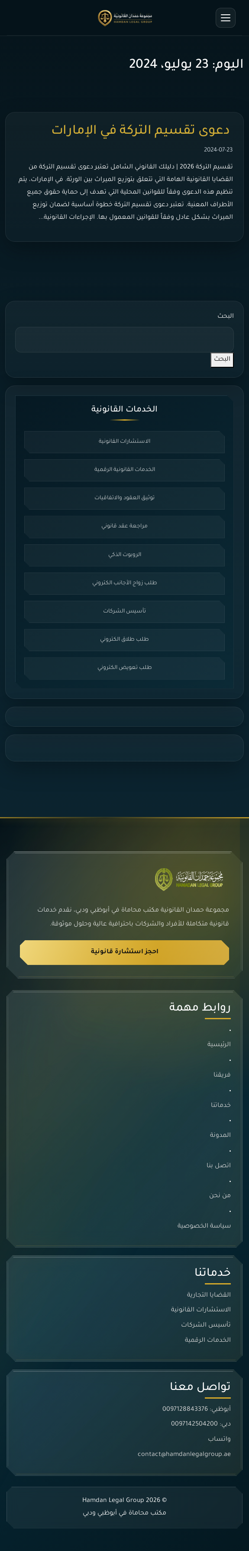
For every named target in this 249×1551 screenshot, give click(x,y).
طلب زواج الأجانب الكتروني (124, 583)
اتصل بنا (219, 1166)
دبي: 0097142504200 (201, 1424)
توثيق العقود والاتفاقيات (124, 498)
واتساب (219, 1439)
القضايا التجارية (209, 1295)
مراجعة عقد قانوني (124, 527)
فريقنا (222, 1075)
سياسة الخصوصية (204, 1226)
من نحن (220, 1196)
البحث (225, 316)
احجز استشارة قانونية (124, 952)
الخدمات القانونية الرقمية (124, 470)
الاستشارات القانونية (124, 442)
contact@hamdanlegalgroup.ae (184, 1455)
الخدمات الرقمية (208, 1340)
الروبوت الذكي (124, 555)
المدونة (220, 1136)
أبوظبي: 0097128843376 (196, 1409)
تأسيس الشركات (124, 612)
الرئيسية (219, 1045)
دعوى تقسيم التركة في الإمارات (142, 131)
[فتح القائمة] (226, 18)
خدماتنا (221, 1106)
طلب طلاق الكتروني (124, 640)
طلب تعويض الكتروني (124, 668)
